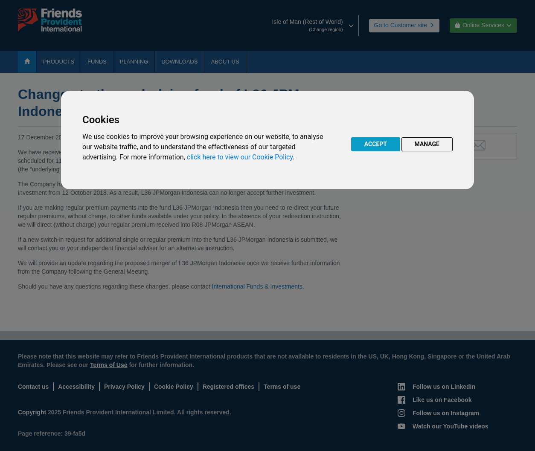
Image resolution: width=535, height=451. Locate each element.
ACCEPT (375, 144)
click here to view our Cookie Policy (240, 157)
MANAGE (427, 144)
